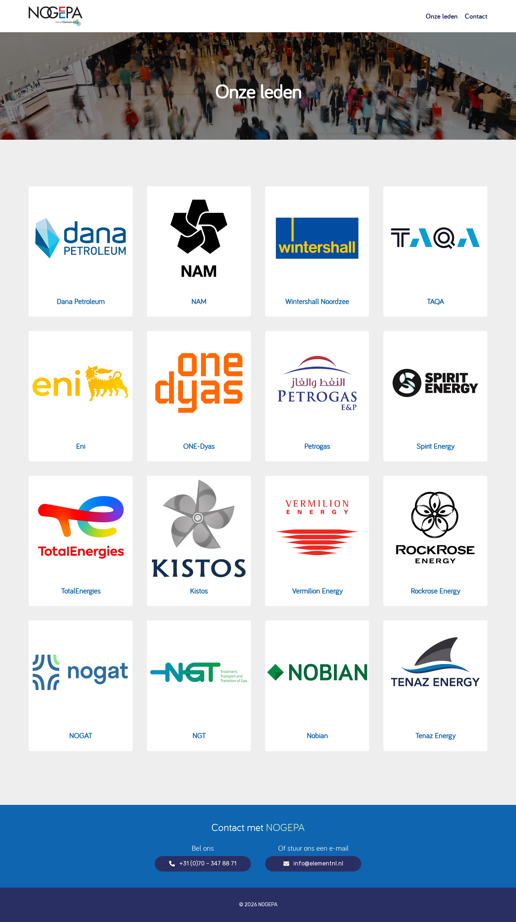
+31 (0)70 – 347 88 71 (202, 863)
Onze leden (442, 16)
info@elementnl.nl (313, 863)
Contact (476, 16)
